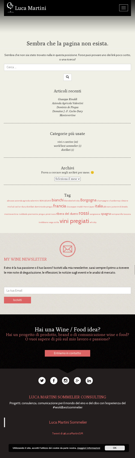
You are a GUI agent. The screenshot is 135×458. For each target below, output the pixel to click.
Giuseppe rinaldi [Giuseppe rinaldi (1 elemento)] (75, 206)
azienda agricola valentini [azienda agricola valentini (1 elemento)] (27, 200)
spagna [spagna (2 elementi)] (106, 214)
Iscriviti (17, 300)
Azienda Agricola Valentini (67, 103)
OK (115, 448)
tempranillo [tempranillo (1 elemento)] (117, 214)
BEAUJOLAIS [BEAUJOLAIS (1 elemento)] (45, 200)
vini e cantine (65, 141)
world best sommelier (66, 145)
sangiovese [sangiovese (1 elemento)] (95, 214)
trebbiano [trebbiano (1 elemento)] (43, 222)
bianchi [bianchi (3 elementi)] (58, 200)
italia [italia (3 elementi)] (99, 206)
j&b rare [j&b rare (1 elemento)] (107, 206)
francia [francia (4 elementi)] (59, 206)
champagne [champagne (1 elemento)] (103, 200)
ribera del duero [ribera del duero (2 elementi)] (67, 214)
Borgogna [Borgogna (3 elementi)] (88, 200)
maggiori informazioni (88, 448)
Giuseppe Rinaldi (67, 99)
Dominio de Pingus (67, 107)
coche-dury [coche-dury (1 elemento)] (20, 206)
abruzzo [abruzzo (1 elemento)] (10, 200)
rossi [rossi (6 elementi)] (84, 213)
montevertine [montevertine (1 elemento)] (11, 214)
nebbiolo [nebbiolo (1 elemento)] (23, 214)
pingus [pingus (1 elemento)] (42, 214)
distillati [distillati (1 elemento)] (30, 206)
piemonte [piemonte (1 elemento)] (33, 214)
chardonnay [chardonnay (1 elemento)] (114, 200)
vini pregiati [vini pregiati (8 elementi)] (74, 220)
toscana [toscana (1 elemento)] (127, 214)
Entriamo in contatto (67, 353)
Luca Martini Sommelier (68, 422)
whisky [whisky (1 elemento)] (93, 222)
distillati (66, 149)
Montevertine (68, 115)
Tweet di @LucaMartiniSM (67, 433)
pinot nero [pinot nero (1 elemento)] (51, 214)
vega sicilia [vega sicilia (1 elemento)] (54, 222)
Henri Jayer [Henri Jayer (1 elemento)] (88, 206)
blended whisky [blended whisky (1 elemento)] (72, 200)
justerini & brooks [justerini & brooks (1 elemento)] (119, 206)
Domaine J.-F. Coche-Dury (67, 111)
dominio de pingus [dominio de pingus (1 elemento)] (44, 206)
